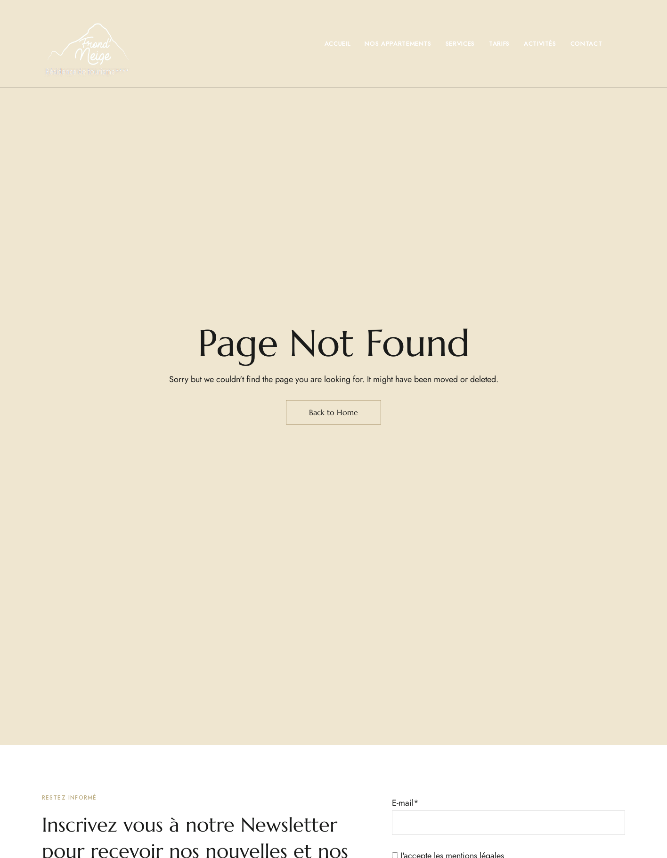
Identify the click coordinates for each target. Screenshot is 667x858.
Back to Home (333, 412)
